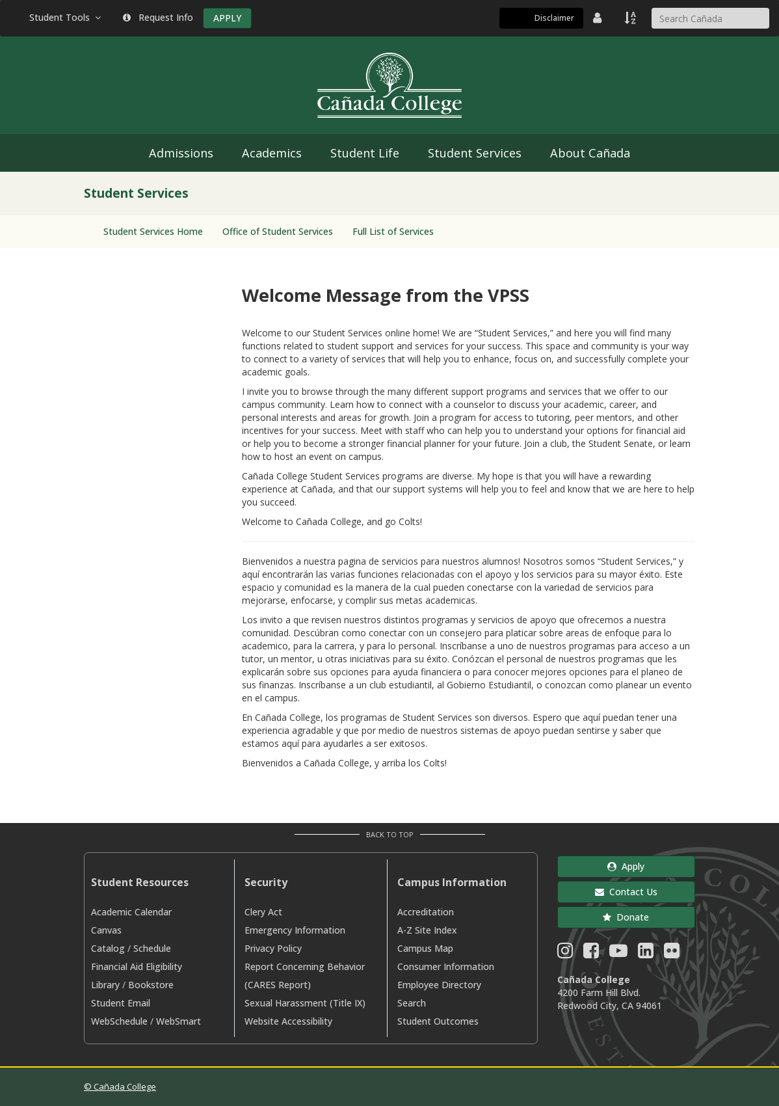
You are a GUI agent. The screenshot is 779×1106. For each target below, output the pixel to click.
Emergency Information (294, 930)
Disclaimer (554, 17)
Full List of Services (393, 231)
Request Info (158, 17)
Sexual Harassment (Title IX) (304, 1003)
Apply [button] (625, 866)
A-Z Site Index (427, 930)
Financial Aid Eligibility (136, 966)
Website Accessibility (288, 1021)
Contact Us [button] (626, 891)
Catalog (108, 948)
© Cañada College (120, 1086)
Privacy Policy (273, 948)
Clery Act (263, 912)
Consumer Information (445, 966)
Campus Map (425, 948)
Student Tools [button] (66, 17)
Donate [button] (626, 917)
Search (411, 1003)
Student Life (364, 153)
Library (105, 984)
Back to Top (390, 834)
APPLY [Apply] (227, 18)
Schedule (152, 948)
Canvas (106, 930)
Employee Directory (439, 984)
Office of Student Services (277, 231)
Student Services (475, 153)
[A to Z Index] (631, 17)
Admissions (181, 153)
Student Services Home (153, 231)
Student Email (120, 1003)
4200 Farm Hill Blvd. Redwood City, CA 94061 (609, 999)
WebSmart (178, 1021)
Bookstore (151, 984)
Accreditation (425, 912)
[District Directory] (598, 17)
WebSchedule (119, 1021)
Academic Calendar (131, 912)
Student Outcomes (438, 1021)
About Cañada (590, 153)
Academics (272, 153)
